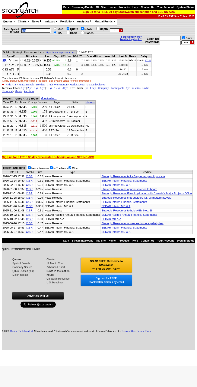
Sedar (146, 87)
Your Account (165, 7)
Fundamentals (26, 84)
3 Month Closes (96, 84)
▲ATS (15, 61)
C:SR (29, 176)
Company (103, 87)
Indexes (51, 22)
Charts (24, 22)
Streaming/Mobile (82, 7)
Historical (7, 91)
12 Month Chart (55, 263)
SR (4, 60)
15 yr (57, 87)
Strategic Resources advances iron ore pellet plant (132, 223)
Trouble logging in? (131, 39)
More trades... (49, 98)
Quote (74, 29)
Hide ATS (11, 84)
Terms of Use (128, 331)
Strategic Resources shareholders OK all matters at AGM (136, 197)
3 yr (36, 87)
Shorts (18, 91)
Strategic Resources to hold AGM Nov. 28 (127, 210)
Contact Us (147, 7)
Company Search (22, 267)
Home (112, 7)
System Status (185, 7)
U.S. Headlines (55, 282)
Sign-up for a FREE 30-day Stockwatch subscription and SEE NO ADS (129, 11)
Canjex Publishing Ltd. (21, 331)
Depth (104, 29)
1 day (93, 87)
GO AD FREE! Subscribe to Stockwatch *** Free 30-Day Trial (106, 265)
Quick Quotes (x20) (23, 271)
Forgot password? (131, 36)
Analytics (85, 22)
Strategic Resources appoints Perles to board (129, 189)
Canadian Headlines (58, 278)
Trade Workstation (57, 84)
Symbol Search (21, 263)
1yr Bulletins (133, 87)
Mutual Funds (105, 22)
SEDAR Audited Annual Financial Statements (129, 214)
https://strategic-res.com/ (60, 52)
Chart (73, 33)
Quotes (9, 22)
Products (124, 7)
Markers (90, 102)
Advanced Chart (56, 267)
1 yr (23, 87)
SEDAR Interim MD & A (115, 184)
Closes (89, 33)
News (37, 22)
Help (135, 7)
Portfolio (67, 22)
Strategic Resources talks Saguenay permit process (133, 176)
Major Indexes (20, 274)
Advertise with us (37, 295)
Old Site (101, 7)
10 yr (49, 87)
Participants (117, 87)
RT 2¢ (148, 60)
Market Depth (77, 84)
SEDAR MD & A (111, 219)
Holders (40, 84)
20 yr (65, 87)
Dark (66, 7)
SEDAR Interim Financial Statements (124, 180)
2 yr (29, 87)
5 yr (42, 87)
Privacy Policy (144, 331)
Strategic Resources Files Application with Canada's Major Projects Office (146, 193)
